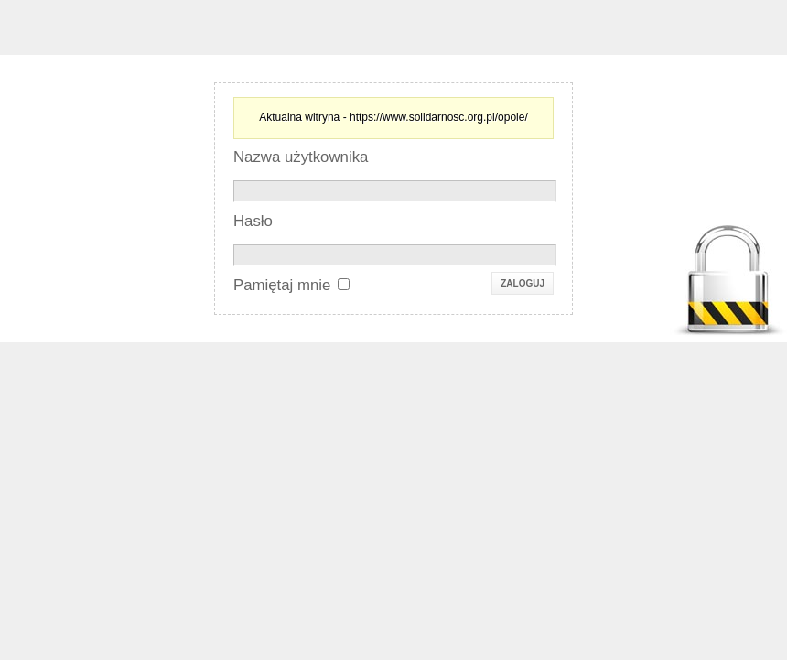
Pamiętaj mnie (281, 285)
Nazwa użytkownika (300, 157)
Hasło (253, 221)
